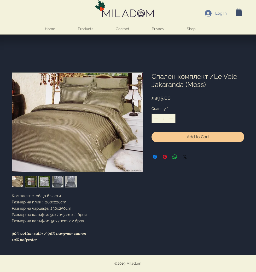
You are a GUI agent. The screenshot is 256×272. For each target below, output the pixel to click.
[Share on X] (185, 157)
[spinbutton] (163, 118)
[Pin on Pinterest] (165, 157)
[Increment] (171, 118)
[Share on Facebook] (155, 157)
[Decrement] (155, 118)
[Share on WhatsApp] (175, 157)
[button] (239, 12)
